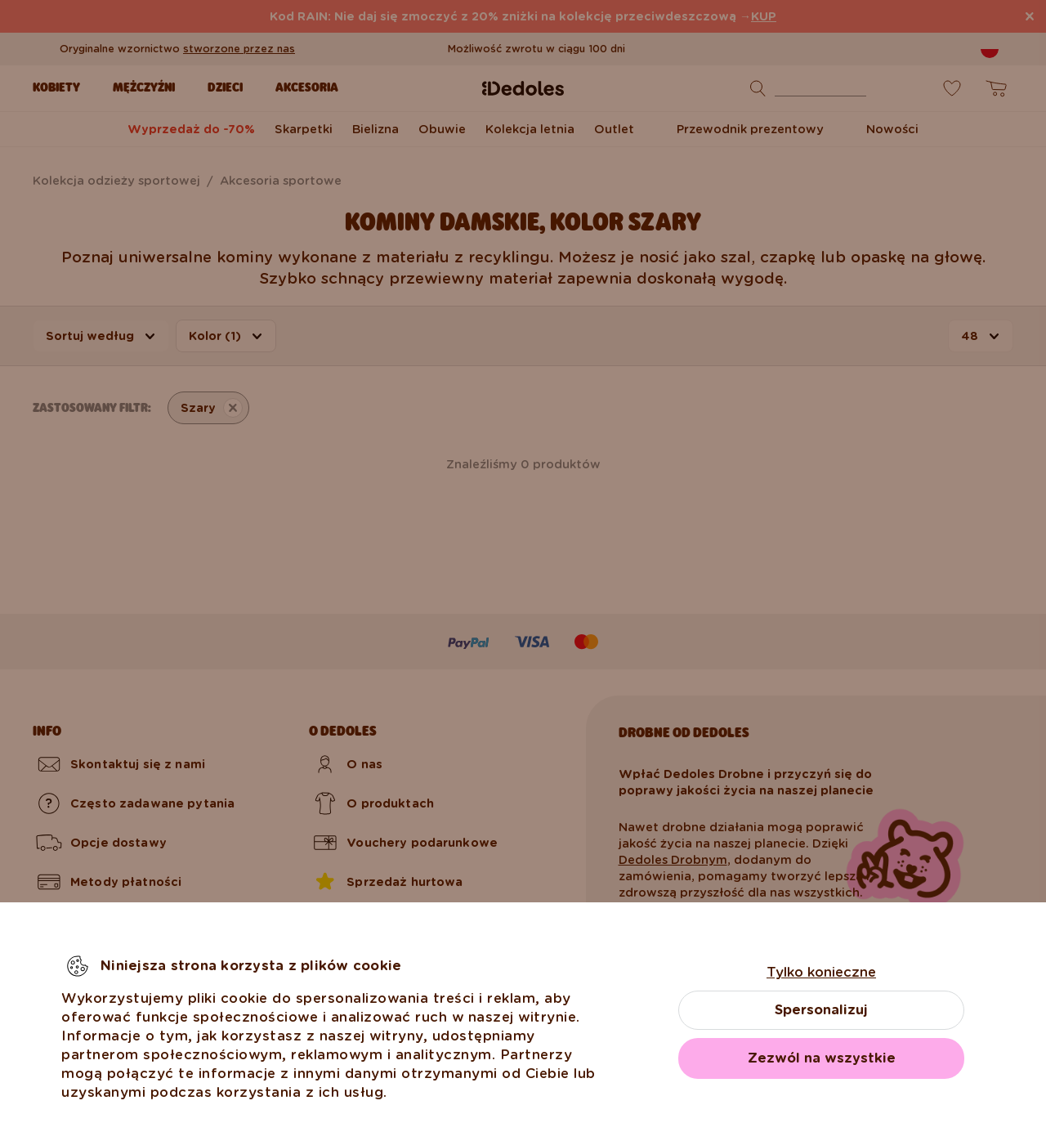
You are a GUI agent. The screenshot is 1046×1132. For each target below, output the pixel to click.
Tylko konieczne (821, 972)
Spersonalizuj (821, 1010)
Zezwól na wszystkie (822, 1058)
